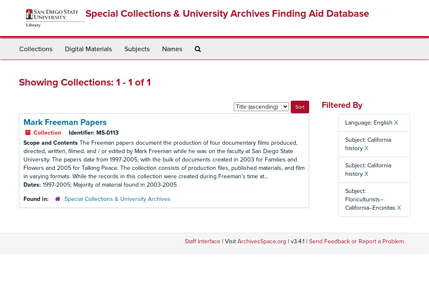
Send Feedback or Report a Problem (356, 241)
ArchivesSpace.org (262, 241)
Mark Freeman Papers (65, 122)
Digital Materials (88, 49)
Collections (35, 49)
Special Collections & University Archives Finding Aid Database (227, 14)
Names (172, 49)
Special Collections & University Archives (118, 199)
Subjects (137, 49)
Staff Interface (202, 241)
